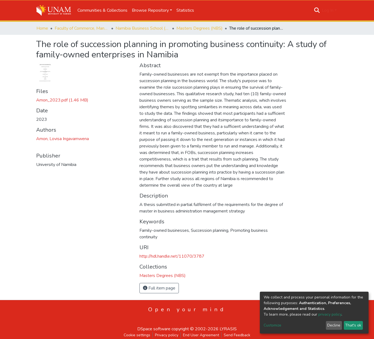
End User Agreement (201, 335)
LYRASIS (228, 329)
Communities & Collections (102, 10)
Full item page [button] (159, 288)
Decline (333, 325)
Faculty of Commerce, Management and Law (82, 28)
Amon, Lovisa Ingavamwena (62, 139)
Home (42, 28)
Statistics (185, 10)
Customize (272, 325)
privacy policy (329, 314)
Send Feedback (237, 335)
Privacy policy (166, 335)
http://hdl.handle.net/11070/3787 (171, 256)
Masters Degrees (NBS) (199, 28)
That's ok (353, 325)
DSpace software (153, 329)
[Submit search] (317, 10)
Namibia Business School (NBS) (143, 28)
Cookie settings (137, 335)
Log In (328, 10)
